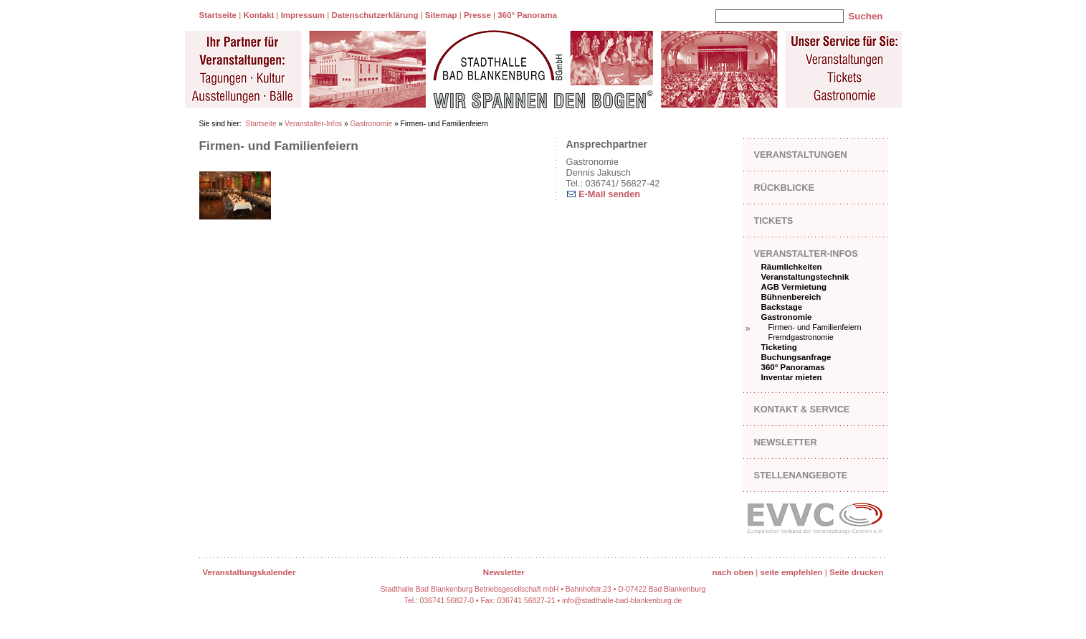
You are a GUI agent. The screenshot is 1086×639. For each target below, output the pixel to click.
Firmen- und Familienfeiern (815, 327)
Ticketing (779, 347)
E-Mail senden (608, 194)
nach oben (733, 572)
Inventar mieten (791, 377)
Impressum (303, 15)
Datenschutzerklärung (374, 15)
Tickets (774, 220)
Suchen (865, 16)
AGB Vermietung (794, 287)
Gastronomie (372, 124)
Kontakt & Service (802, 409)
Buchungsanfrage (796, 357)
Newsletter (785, 442)
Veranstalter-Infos (313, 124)
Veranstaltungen (800, 154)
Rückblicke (784, 187)
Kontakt (258, 15)
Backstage (782, 307)
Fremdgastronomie (801, 337)
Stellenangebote (801, 475)
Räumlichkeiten (791, 266)
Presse (477, 15)
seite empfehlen (792, 572)
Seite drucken (856, 572)
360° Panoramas (793, 367)
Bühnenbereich (791, 297)
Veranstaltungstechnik (805, 277)
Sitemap (441, 15)
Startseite (218, 15)
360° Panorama (527, 15)
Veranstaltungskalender (249, 572)
